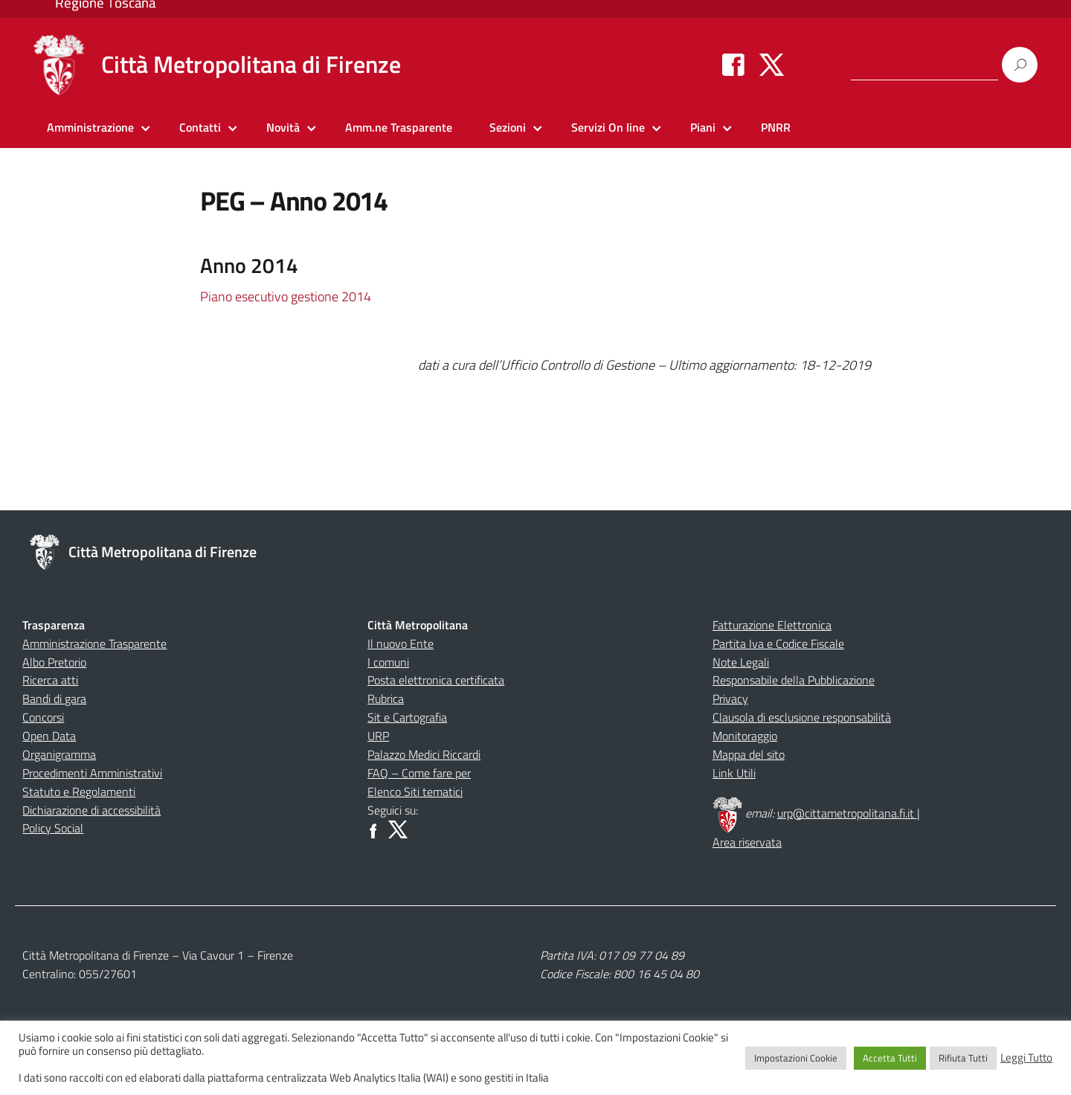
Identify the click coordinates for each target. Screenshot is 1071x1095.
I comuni (388, 662)
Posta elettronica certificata (435, 680)
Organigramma (59, 754)
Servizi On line (608, 127)
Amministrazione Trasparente (94, 643)
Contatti (200, 127)
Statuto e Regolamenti (78, 791)
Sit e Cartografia (407, 717)
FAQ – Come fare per (419, 773)
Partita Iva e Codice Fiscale (778, 643)
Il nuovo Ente (400, 643)
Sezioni (507, 127)
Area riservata (747, 842)
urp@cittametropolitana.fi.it (847, 813)
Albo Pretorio (54, 662)
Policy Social (52, 828)
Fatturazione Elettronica (772, 625)
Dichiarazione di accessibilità (91, 810)
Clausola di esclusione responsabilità (802, 717)
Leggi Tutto (1026, 1058)
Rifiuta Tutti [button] (963, 1057)
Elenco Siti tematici (415, 791)
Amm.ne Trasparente (398, 127)
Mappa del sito (749, 754)
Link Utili (734, 773)
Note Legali (741, 662)
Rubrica (385, 698)
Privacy (730, 698)
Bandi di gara (54, 698)
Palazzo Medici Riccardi (423, 754)
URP (378, 736)
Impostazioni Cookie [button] (795, 1057)
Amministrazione (90, 127)
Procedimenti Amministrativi (92, 773)
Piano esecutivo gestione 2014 (285, 296)
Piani (702, 127)
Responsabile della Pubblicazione (794, 680)
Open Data (49, 736)
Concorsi (43, 717)
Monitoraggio (745, 736)
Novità (283, 127)
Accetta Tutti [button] (890, 1057)
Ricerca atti (50, 680)
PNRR (776, 127)
